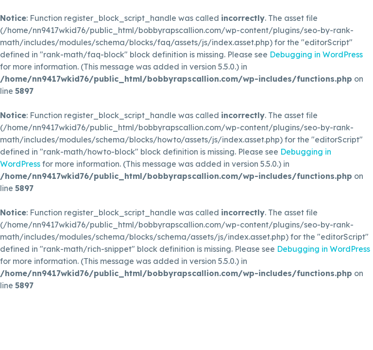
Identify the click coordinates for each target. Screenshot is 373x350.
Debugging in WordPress (316, 54)
